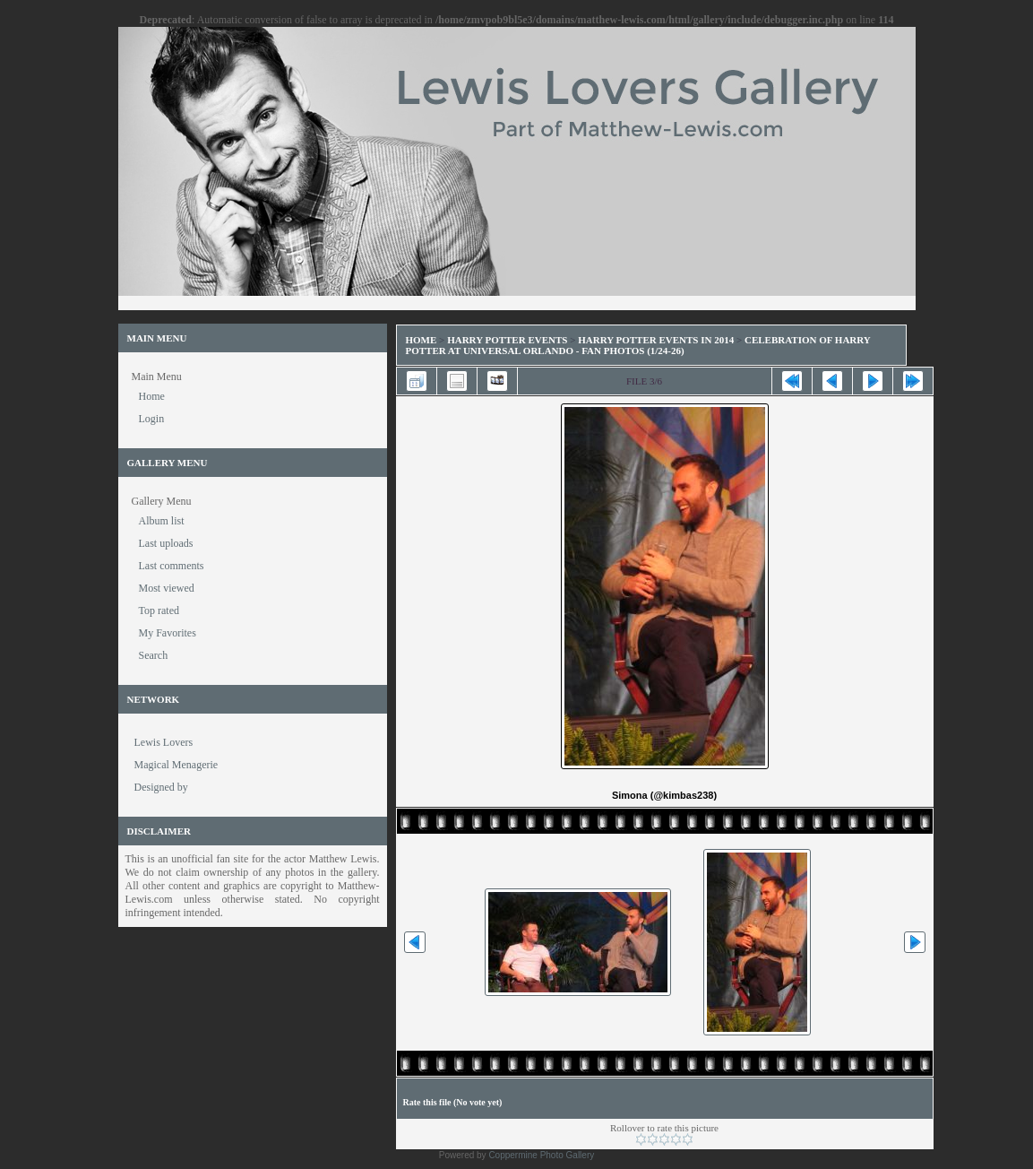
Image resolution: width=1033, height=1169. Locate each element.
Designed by (161, 787)
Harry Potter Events (507, 339)
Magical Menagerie (176, 764)
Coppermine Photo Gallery (541, 1155)
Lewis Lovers (164, 742)
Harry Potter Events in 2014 (656, 339)
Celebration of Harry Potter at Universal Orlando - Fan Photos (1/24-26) (638, 345)
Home (421, 339)
